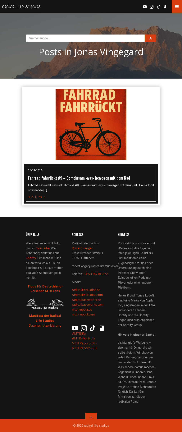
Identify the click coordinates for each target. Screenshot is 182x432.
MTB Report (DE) (84, 343)
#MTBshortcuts (83, 338)
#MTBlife (79, 333)
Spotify (31, 258)
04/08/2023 (35, 170)
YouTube (43, 248)
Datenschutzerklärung (45, 326)
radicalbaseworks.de (86, 300)
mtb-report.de (82, 309)
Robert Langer (82, 248)
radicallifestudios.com (87, 295)
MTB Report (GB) (84, 348)
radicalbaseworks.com (87, 304)
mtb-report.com (83, 314)
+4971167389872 (95, 274)
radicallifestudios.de (86, 290)
